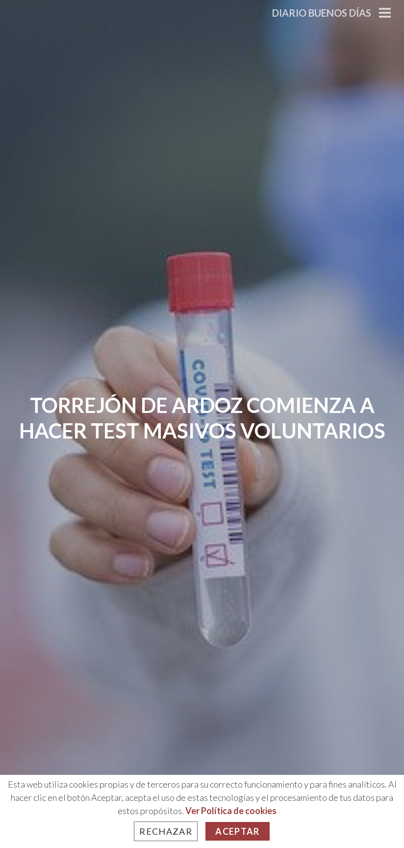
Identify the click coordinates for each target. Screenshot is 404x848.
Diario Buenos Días (321, 13)
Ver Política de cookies (231, 810)
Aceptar (237, 831)
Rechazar (165, 831)
